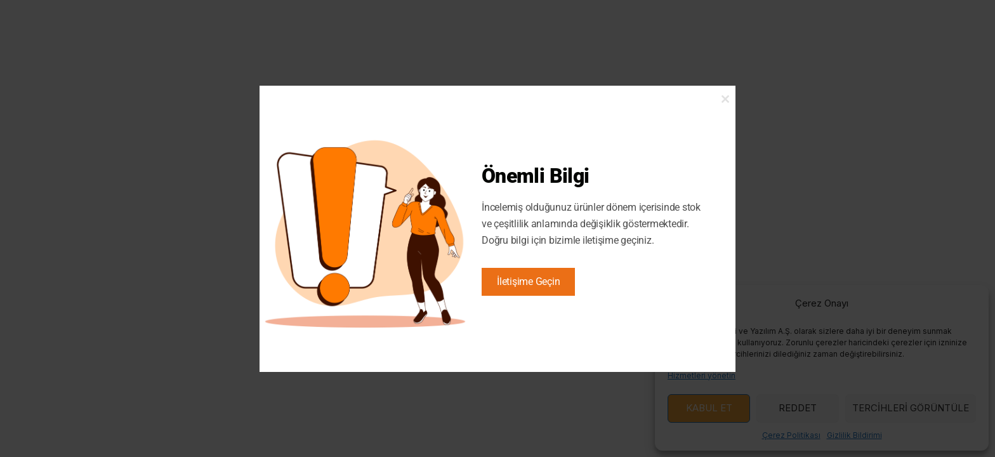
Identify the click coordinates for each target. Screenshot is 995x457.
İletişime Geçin (528, 281)
